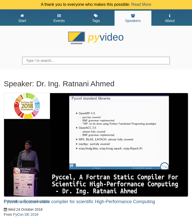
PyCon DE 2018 (25, 214)
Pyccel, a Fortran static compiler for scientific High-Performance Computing (79, 201)
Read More (141, 4)
